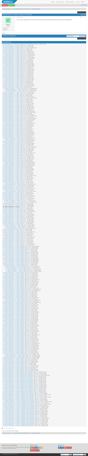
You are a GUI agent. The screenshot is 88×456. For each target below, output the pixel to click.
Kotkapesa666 (25, 112)
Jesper (24, 124)
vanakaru (24, 157)
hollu (23, 160)
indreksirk (24, 117)
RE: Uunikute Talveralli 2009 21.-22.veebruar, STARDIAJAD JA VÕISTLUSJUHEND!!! (18, 405)
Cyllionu (24, 100)
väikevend (24, 148)
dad (25, 227)
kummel (24, 80)
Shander (24, 135)
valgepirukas (25, 196)
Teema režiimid (83, 14)
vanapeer (24, 173)
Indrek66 (24, 70)
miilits (24, 68)
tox (23, 99)
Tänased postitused (70, 1)
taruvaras (24, 169)
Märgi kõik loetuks (35, 450)
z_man (38, 417)
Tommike (24, 156)
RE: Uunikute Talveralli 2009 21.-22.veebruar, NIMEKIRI (13, 246)
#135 (80, 17)
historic (28, 255)
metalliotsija (25, 137)
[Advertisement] (44, 440)
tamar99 (24, 102)
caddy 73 (24, 92)
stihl (23, 130)
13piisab (24, 144)
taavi (23, 136)
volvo (28, 309)
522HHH (24, 168)
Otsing (78, 1)
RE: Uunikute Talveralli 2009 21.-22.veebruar (11, 45)
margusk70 (25, 57)
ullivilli (24, 62)
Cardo (24, 59)
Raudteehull (29, 331)
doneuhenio (25, 111)
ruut (23, 212)
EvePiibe (38, 422)
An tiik (28, 291)
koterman (26, 90)
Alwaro (28, 321)
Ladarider (30, 266)
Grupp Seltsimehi (25, 118)
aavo (28, 251)
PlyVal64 (36, 44)
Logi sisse (5, 5)
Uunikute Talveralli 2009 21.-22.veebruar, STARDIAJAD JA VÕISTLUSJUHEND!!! (17, 44)
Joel (23, 167)
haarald (24, 120)
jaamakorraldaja (25, 47)
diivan (24, 223)
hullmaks (28, 320)
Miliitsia (24, 145)
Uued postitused (60, 1)
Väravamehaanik (26, 88)
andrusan (24, 107)
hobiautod (24, 53)
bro (23, 235)
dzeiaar (28, 337)
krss (28, 322)
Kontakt (61, 447)
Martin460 (24, 65)
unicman (24, 52)
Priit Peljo (28, 315)
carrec (28, 333)
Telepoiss (24, 96)
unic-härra (24, 125)
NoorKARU (24, 58)
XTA (23, 208)
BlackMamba (25, 211)
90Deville (24, 45)
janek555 (25, 184)
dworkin (28, 351)
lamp (37, 388)
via (27, 363)
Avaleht (53, 1)
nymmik (24, 74)
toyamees (28, 247)
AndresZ (28, 283)
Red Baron (26, 89)
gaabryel (24, 129)
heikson (24, 71)
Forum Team (68, 447)
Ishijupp (28, 314)
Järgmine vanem (6, 35)
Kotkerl (24, 155)
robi (24, 199)
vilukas (24, 56)
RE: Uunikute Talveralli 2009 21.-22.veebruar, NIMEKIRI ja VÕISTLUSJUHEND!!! (18, 371)
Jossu (24, 82)
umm (23, 172)
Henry (24, 240)
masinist (24, 141)
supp (23, 94)
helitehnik (24, 108)
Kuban (24, 75)
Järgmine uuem (13, 35)
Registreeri (11, 5)
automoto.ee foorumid (6, 8)
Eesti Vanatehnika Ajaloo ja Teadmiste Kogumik (21, 8)
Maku (24, 95)
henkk (24, 197)
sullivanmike (25, 198)
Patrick (37, 377)
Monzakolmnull (25, 175)
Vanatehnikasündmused (35, 8)
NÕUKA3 (24, 76)
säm (23, 113)
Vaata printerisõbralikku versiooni (8, 428)
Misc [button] (83, 1)
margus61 (24, 93)
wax (23, 50)
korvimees (24, 69)
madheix (24, 51)
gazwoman (29, 282)
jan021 (24, 77)
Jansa (24, 233)
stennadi (7, 24)
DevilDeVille (29, 297)
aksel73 (24, 46)
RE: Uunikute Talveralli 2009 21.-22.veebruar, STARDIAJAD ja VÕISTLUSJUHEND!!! (18, 393)
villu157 (24, 64)
